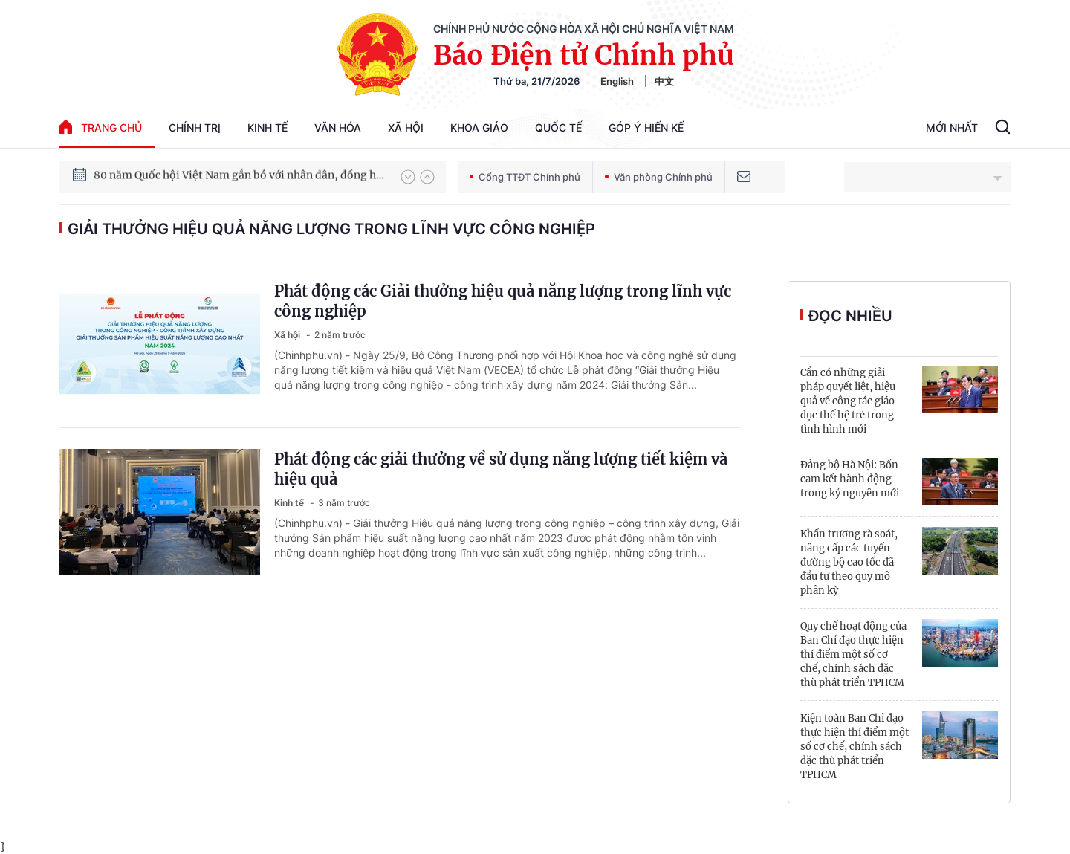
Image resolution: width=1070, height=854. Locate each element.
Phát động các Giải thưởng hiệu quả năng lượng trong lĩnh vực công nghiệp (502, 301)
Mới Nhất (952, 127)
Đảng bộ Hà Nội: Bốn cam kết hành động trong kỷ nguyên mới (849, 479)
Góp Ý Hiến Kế (646, 127)
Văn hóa (337, 127)
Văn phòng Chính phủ (659, 177)
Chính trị (195, 127)
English (617, 81)
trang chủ (100, 127)
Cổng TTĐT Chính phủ (525, 177)
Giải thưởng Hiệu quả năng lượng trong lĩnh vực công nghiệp (331, 229)
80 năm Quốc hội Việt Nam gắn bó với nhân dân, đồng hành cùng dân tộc (240, 176)
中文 (664, 81)
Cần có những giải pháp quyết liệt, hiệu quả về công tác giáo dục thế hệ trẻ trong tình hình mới (847, 401)
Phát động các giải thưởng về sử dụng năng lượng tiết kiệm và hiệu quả (500, 469)
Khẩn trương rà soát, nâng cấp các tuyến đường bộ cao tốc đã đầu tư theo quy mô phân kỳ (849, 562)
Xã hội (406, 127)
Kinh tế (267, 127)
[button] (408, 176)
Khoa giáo (479, 127)
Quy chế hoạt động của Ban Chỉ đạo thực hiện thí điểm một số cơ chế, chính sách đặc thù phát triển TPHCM (853, 654)
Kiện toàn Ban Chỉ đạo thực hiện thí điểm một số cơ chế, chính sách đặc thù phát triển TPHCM (854, 746)
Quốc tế (558, 127)
